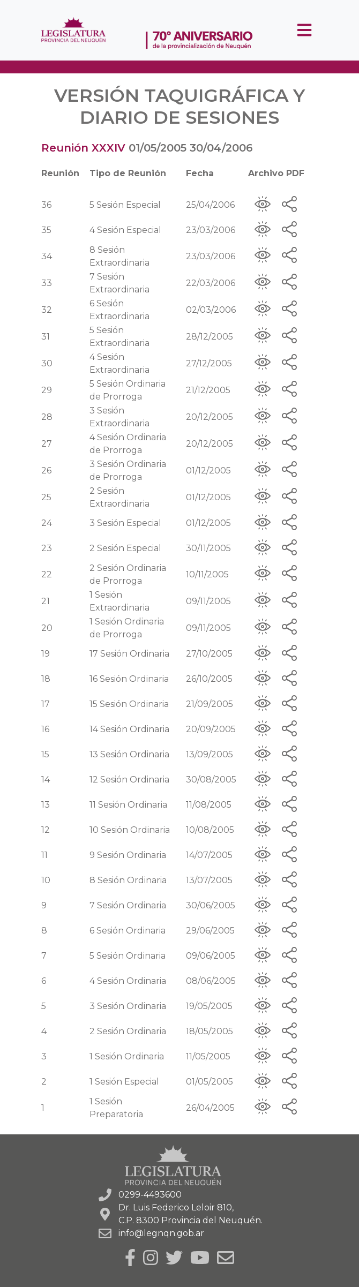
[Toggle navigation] (304, 30)
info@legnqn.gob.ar (161, 1233)
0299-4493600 (150, 1195)
